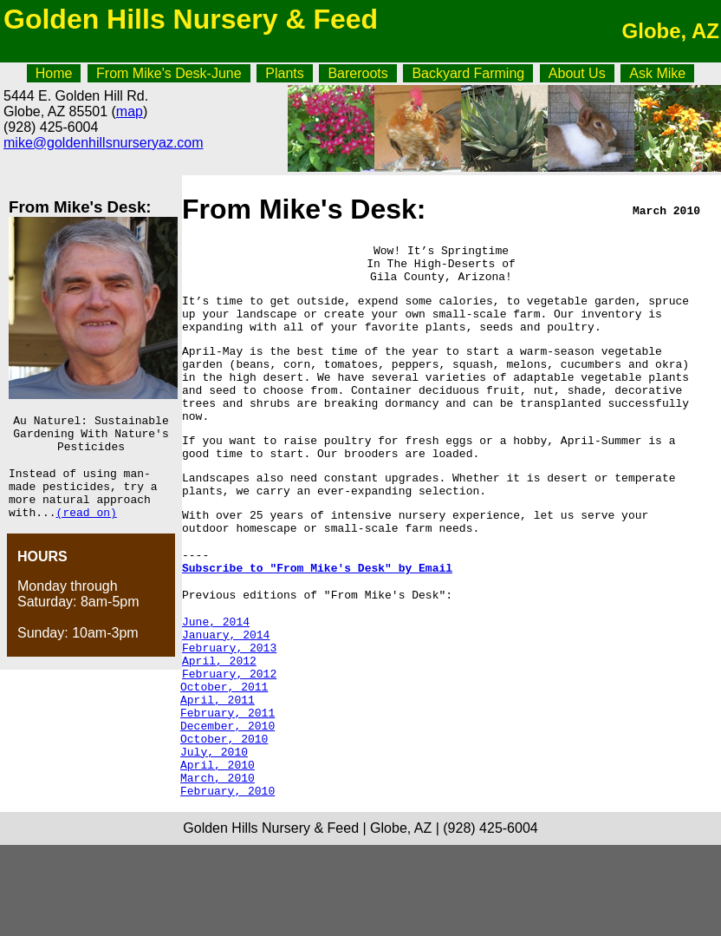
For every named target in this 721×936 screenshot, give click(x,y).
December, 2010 (227, 803)
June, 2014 (216, 678)
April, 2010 (217, 850)
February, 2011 (227, 787)
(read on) (86, 530)
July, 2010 (214, 834)
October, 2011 (224, 756)
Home (54, 73)
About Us (577, 73)
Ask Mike (657, 73)
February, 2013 (227, 709)
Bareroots (357, 73)
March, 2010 (217, 866)
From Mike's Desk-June (169, 73)
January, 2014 (226, 694)
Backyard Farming (468, 73)
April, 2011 (217, 772)
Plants (284, 73)
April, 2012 (217, 725)
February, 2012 (227, 741)
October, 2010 (224, 819)
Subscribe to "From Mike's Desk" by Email (317, 619)
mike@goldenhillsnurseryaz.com (103, 142)
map (129, 111)
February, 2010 (227, 881)
